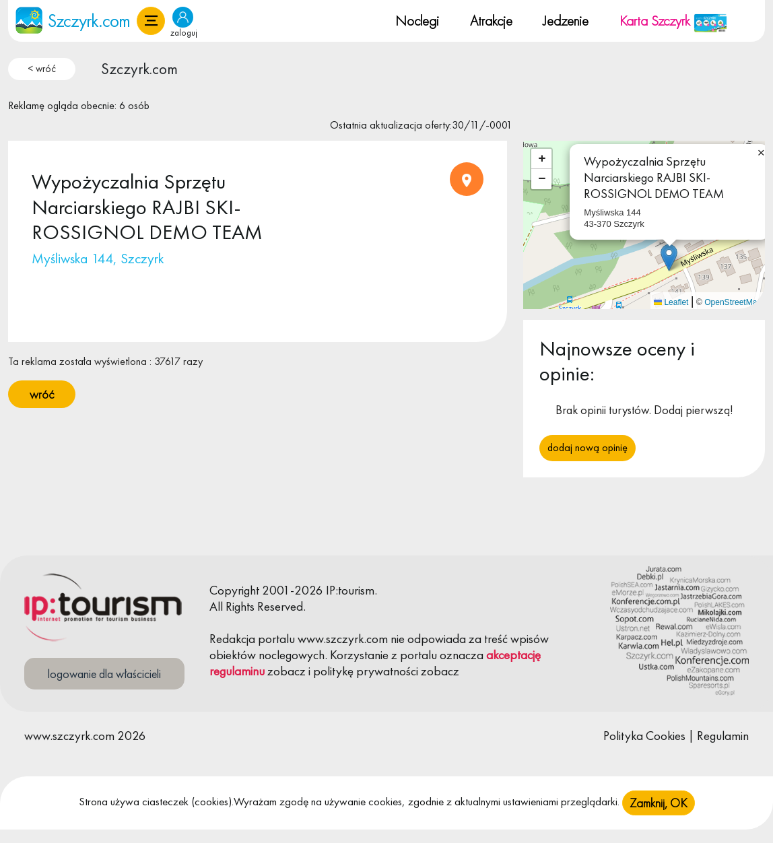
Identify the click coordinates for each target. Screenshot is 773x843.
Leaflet (671, 302)
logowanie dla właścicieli (104, 673)
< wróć (42, 68)
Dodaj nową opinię (587, 447)
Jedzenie (566, 20)
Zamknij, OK (658, 808)
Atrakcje (491, 20)
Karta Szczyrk (673, 20)
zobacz (286, 671)
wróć (42, 394)
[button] (151, 21)
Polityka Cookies (644, 735)
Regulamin (723, 735)
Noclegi (417, 20)
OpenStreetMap (733, 302)
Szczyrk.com (139, 69)
